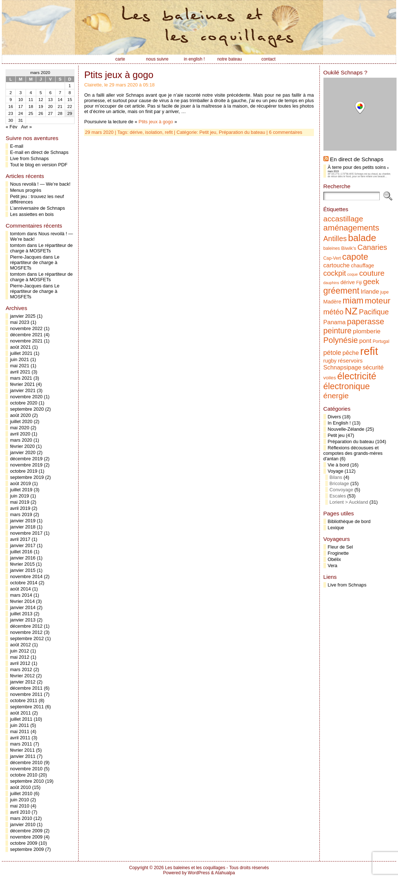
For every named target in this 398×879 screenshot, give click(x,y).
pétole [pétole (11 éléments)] (332, 352)
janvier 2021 (22, 390)
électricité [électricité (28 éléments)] (356, 376)
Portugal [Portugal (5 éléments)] (381, 341)
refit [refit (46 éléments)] (369, 351)
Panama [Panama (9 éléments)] (334, 322)
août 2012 (20, 644)
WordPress (199, 872)
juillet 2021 (21, 353)
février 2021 (22, 384)
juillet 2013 (21, 613)
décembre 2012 (26, 626)
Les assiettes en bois (32, 214)
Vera (332, 565)
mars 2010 (21, 818)
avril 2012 (20, 663)
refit (169, 132)
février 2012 (22, 675)
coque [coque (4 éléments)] (352, 274)
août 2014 (20, 589)
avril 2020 (20, 434)
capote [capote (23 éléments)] (355, 257)
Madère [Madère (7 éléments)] (332, 302)
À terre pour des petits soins (357, 167)
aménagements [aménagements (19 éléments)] (351, 227)
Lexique (336, 527)
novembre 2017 (26, 533)
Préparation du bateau (242, 132)
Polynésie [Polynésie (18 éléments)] (340, 340)
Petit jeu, (209, 132)
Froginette (338, 553)
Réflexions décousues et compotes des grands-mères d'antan (353, 453)
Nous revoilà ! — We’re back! (40, 184)
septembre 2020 (26, 409)
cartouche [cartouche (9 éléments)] (336, 265)
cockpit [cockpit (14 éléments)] (334, 273)
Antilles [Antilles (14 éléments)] (335, 239)
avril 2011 (20, 737)
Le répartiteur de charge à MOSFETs (41, 248)
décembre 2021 (26, 334)
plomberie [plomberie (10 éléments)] (366, 331)
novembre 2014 (26, 576)
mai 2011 (19, 731)
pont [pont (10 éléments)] (365, 340)
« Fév (11, 126)
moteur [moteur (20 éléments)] (377, 300)
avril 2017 (20, 539)
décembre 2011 (26, 688)
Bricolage (339, 483)
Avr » (26, 126)
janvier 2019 (22, 520)
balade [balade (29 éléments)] (362, 238)
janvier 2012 (22, 682)
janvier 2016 (22, 558)
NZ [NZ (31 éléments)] (351, 311)
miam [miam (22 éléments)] (352, 300)
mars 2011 (21, 744)
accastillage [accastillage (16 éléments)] (343, 218)
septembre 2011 (26, 706)
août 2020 (20, 415)
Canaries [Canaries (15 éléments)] (372, 247)
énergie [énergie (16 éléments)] (336, 395)
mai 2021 (19, 365)
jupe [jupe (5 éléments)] (384, 292)
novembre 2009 (26, 837)
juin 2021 (19, 359)
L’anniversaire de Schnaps (37, 208)
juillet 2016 (21, 551)
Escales (338, 496)
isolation (153, 132)
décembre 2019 (26, 458)
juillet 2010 (21, 793)
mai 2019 (19, 502)
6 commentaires (285, 132)
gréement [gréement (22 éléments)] (341, 290)
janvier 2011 (22, 756)
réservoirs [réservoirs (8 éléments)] (350, 360)
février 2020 (22, 446)
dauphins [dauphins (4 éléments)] (331, 282)
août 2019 (20, 483)
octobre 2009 (23, 843)
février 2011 (22, 750)
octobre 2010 (23, 775)
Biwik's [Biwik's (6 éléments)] (348, 248)
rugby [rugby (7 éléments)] (330, 361)
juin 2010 (19, 799)
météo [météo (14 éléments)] (333, 312)
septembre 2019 (26, 477)
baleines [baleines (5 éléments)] (331, 248)
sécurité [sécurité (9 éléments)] (373, 367)
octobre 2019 (23, 471)
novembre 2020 (26, 396)
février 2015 (22, 564)
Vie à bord (338, 465)
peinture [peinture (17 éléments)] (337, 330)
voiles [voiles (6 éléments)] (329, 377)
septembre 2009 (26, 849)
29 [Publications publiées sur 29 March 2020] (69, 113)
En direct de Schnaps (356, 159)
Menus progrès (25, 190)
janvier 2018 (22, 527)
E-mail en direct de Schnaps (39, 152)
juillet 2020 (21, 421)
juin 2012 (19, 651)
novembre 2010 (26, 768)
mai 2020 (19, 427)
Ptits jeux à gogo (118, 75)
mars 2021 (21, 378)
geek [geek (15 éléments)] (371, 282)
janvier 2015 (22, 570)
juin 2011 (19, 725)
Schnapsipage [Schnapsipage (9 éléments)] (342, 367)
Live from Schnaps (29, 158)
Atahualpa (225, 872)
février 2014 (22, 601)
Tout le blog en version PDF (38, 164)
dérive (136, 132)
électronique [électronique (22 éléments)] (346, 386)
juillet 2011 (21, 719)
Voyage (336, 471)
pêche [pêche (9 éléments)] (350, 352)
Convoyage (341, 489)
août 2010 (20, 787)
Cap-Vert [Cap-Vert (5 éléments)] (332, 258)
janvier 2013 (22, 620)
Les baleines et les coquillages (195, 867)
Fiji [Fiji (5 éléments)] (359, 282)
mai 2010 (19, 806)
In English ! (339, 423)
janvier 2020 (22, 452)
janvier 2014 (22, 607)
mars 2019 (21, 514)
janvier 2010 (22, 824)
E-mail (16, 146)
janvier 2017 (22, 545)
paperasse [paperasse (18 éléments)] (365, 321)
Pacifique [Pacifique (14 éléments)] (374, 312)
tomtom (18, 233)
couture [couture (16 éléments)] (372, 273)
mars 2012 (21, 669)
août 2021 (20, 347)
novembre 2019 (26, 465)
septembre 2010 (26, 781)
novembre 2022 (26, 328)
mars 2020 (21, 440)
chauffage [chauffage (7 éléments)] (362, 265)
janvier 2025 (22, 316)
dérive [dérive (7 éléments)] (347, 282)
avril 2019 (20, 508)
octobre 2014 (23, 582)
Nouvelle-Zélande (346, 429)
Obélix (334, 559)
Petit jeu (336, 435)
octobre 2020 (23, 403)
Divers (334, 416)
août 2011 (20, 713)
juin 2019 (19, 496)
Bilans (336, 477)
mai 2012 (19, 657)
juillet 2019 (21, 489)
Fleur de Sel (340, 547)
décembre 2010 (26, 762)
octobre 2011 (23, 700)
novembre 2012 (26, 632)
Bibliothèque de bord (349, 521)
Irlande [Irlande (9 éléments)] (370, 291)
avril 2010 (20, 812)
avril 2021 (20, 372)
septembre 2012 (26, 638)
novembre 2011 (26, 694)
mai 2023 (19, 322)
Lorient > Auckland (349, 502)
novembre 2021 (26, 341)
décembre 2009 (26, 830)
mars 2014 (21, 595)
